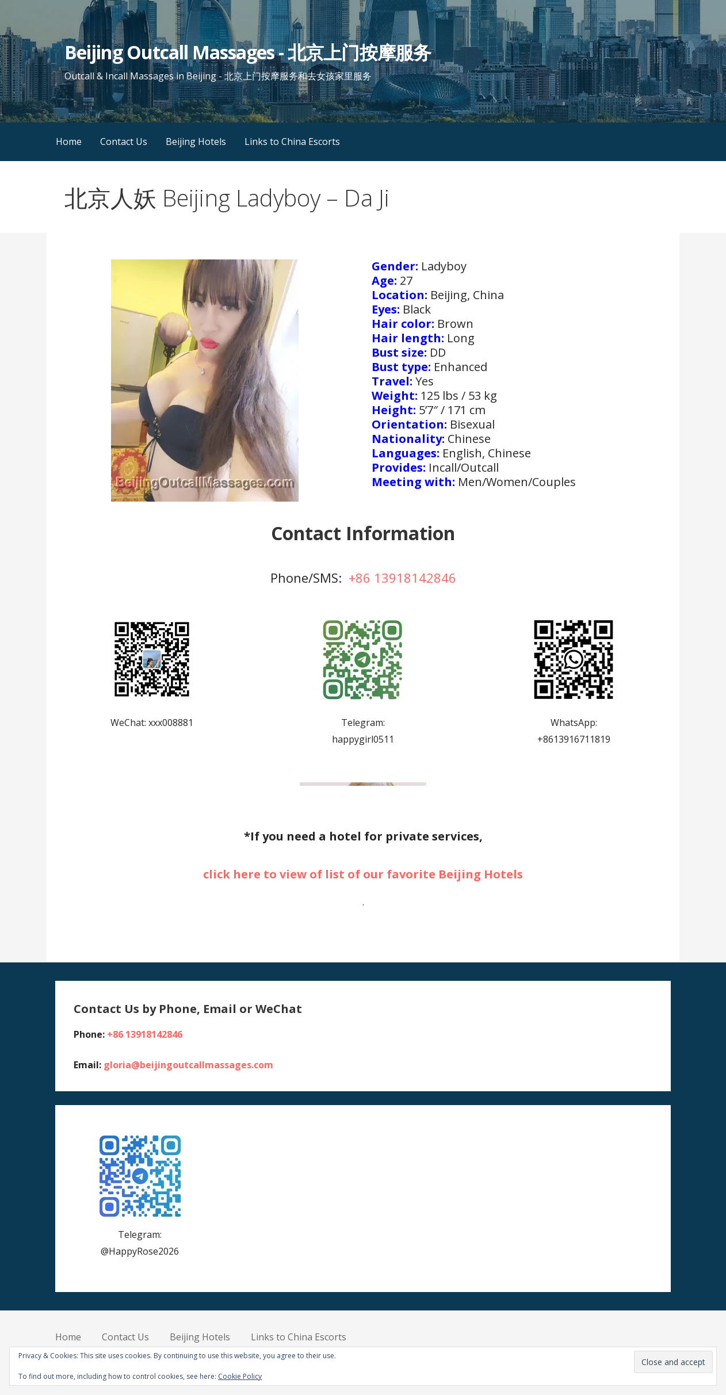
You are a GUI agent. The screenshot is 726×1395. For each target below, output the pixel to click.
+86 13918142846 (402, 577)
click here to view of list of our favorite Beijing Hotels (363, 874)
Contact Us (123, 141)
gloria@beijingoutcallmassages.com (188, 1064)
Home (69, 141)
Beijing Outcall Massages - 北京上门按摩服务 (247, 52)
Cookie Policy (240, 1376)
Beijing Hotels (196, 141)
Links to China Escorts (292, 141)
